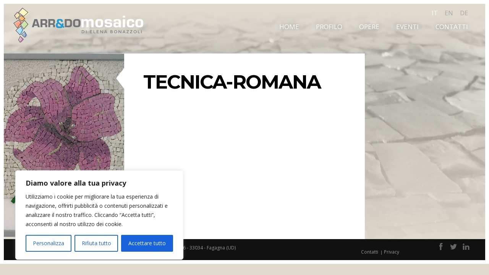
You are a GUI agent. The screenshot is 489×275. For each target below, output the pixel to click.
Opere (369, 26)
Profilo (329, 26)
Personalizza (48, 243)
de (464, 13)
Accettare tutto (147, 243)
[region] (99, 215)
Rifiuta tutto (96, 243)
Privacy (391, 252)
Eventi (407, 26)
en (449, 13)
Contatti (452, 26)
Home (289, 26)
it (435, 13)
